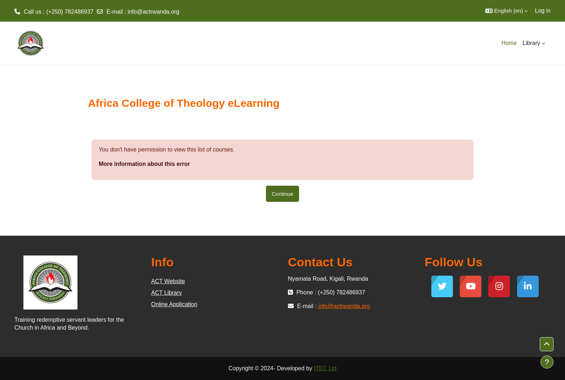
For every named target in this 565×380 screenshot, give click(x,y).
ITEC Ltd (325, 368)
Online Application (174, 304)
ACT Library (166, 293)
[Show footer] (546, 362)
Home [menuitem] (509, 43)
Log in (543, 11)
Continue (282, 194)
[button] (506, 11)
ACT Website (168, 281)
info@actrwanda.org (153, 12)
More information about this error (144, 164)
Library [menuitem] (531, 43)
